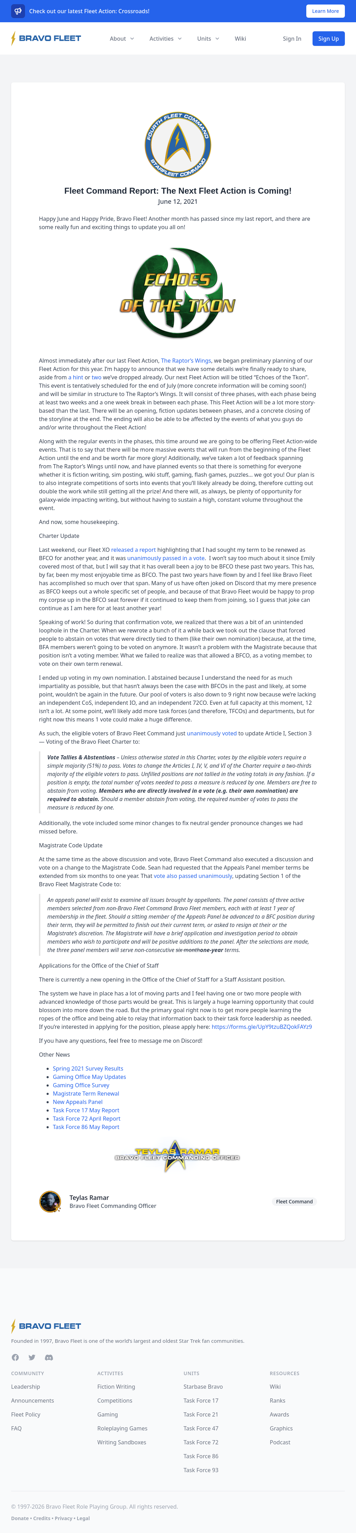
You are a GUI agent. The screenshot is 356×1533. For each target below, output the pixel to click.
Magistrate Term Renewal (86, 1093)
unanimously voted (212, 733)
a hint (75, 377)
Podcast (280, 1442)
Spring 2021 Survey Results (88, 1068)
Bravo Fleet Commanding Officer (113, 1206)
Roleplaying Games (122, 1428)
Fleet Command (294, 1201)
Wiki (240, 38)
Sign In (292, 38)
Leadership (25, 1386)
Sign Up (328, 38)
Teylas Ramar (89, 1197)
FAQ (16, 1428)
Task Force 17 (201, 1400)
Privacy (63, 1518)
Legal (83, 1518)
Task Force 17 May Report (86, 1110)
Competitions (114, 1400)
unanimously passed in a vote (166, 558)
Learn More (325, 11)
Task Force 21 (201, 1414)
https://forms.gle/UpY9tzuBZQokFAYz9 (262, 1027)
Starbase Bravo (203, 1386)
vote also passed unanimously (193, 876)
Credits (41, 1518)
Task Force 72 (201, 1442)
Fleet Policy (25, 1414)
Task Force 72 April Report (87, 1118)
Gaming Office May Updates (89, 1077)
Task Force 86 (201, 1456)
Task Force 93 (201, 1470)
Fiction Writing (116, 1386)
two (97, 377)
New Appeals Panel (78, 1102)
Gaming (107, 1414)
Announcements (32, 1400)
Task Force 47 (201, 1428)
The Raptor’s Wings (186, 360)
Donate (20, 1518)
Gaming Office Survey (81, 1085)
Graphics (281, 1428)
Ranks (277, 1400)
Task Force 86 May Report (86, 1127)
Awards (279, 1414)
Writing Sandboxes (121, 1442)
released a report (133, 550)
